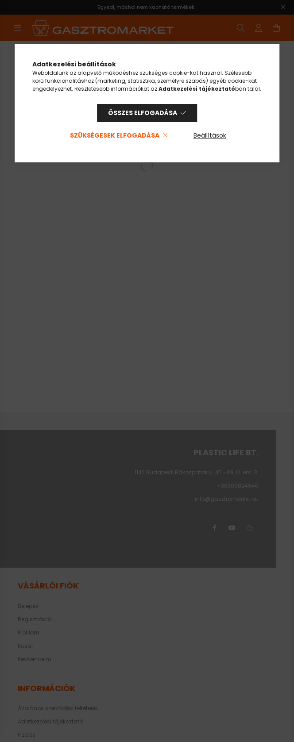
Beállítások (209, 135)
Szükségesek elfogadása (114, 135)
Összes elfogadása (142, 112)
